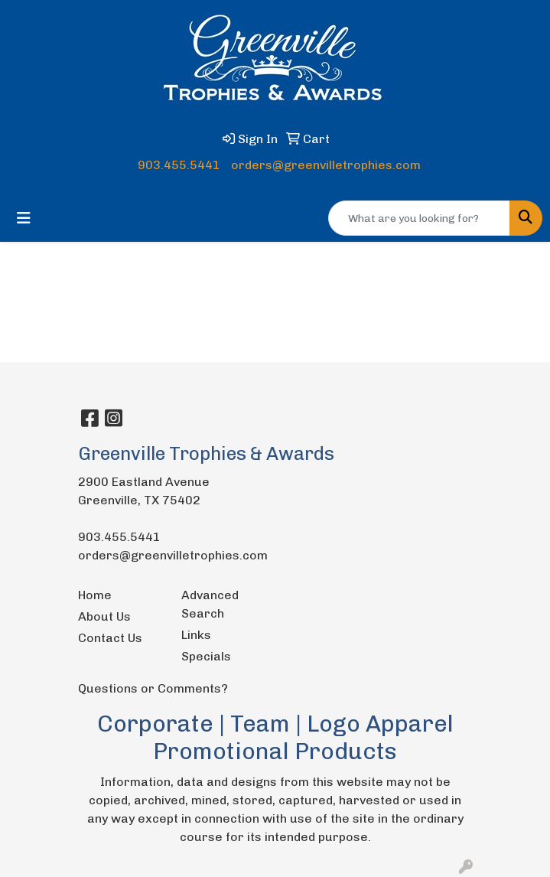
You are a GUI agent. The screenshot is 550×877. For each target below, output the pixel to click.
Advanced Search (210, 604)
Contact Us (110, 638)
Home (95, 595)
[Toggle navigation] (24, 218)
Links (196, 635)
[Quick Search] (419, 218)
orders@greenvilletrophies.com (326, 165)
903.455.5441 (179, 165)
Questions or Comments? (153, 688)
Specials (206, 656)
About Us (104, 616)
